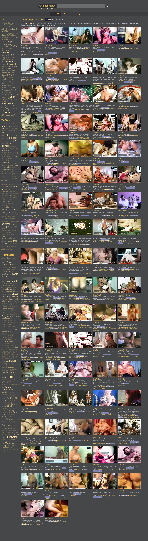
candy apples (51, 25)
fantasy (3, 177)
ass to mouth (100, 442)
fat (7, 177)
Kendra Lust (13, 354)
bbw (8, 133)
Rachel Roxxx (11, 400)
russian (14, 230)
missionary (5, 212)
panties (13, 220)
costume (34, 56)
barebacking (108, 442)
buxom (79, 244)
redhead (4, 229)
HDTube (12, 53)
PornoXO (5, 86)
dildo (13, 167)
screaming (4, 232)
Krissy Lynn (14, 357)
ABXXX (4, 29)
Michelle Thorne (6, 379)
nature (17, 214)
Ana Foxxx (5, 274)
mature (4, 210)
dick (9, 167)
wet (14, 248)
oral (9, 218)
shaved (11, 232)
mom (3, 214)
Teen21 (3, 97)
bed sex (136, 327)
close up (15, 153)
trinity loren (96, 330)
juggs (6, 197)
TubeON (4, 99)
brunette (5, 150)
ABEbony (12, 25)
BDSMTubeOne (6, 33)
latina (10, 199)
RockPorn (5, 88)
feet (10, 177)
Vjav (17, 106)
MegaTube (5, 73)
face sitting (4, 175)
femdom (9, 179)
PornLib (10, 84)
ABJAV (3, 27)
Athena (8, 289)
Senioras (13, 88)
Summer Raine (5, 434)
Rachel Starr (5, 402)
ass (12, 128)
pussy (9, 226)
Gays (79, 14)
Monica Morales (7, 383)
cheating (4, 153)
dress (38, 241)
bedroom (120, 328)
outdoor (7, 220)
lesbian (4, 201)
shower (103, 356)
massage (4, 205)
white (3, 250)
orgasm (14, 218)
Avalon (8, 294)
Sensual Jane (12, 421)
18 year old (4, 123)
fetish (15, 179)
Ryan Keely (11, 410)
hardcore (13, 186)
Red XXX (14, 402)
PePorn (10, 77)
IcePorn (4, 59)
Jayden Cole (11, 337)
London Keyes (6, 369)
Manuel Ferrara (8, 373)
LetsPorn (4, 66)
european (4, 173)
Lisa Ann (10, 367)
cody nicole (81, 273)
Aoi (11, 283)
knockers (4, 199)
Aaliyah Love (6, 258)
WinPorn (4, 108)
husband (11, 193)
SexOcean (5, 90)
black (3, 143)
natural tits (10, 214)
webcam (9, 248)
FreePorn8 (5, 46)
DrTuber (4, 39)
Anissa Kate (12, 281)
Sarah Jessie (10, 415)
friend (15, 181)
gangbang (9, 183)
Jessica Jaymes (6, 343)
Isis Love (11, 334)
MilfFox (13, 73)
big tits (14, 140)
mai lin (112, 163)
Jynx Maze (4, 349)
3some (11, 124)
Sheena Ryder (6, 429)
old (6, 218)
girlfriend (4, 184)
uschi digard (52, 23)
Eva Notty (16, 326)
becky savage (125, 80)
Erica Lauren (8, 326)
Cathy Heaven (12, 306)
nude (14, 216)
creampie (5, 159)
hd (2, 189)
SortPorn (14, 94)
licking (10, 201)
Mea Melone (14, 375)
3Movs (10, 23)
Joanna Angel (11, 345)
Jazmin (16, 339)
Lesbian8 (11, 64)
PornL (4, 83)
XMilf (16, 108)
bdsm (12, 133)
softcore (33, 301)
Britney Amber (7, 301)
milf (15, 209)
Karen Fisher (10, 351)
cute (11, 165)
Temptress (13, 439)
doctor (22, 80)
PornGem (11, 79)
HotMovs (13, 57)
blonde (9, 143)
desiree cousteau (26, 25)
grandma (23, 243)
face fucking (12, 173)
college (3, 154)
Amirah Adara (11, 271)
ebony (12, 171)
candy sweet (106, 23)
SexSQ (13, 90)
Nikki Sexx (4, 394)
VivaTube (11, 106)
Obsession (4, 396)
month (55, 19)
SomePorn (5, 94)
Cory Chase (7, 316)
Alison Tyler (5, 269)
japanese (12, 195)
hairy (17, 184)
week (61, 19)
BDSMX (15, 33)
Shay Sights (9, 427)
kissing (14, 197)
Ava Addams (11, 291)
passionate (4, 221)
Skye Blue (9, 430)
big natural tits (5, 141)
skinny (3, 234)
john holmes (129, 356)
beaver (74, 48)
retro (100, 51)
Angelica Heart (12, 277)
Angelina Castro (6, 279)
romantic (4, 230)
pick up (120, 270)
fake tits (15, 175)
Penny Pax (5, 398)
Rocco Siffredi (6, 408)
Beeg (3, 35)
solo (3, 237)
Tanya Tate (4, 439)
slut (8, 235)
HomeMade (5, 57)
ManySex (13, 66)
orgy (2, 220)
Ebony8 (11, 39)
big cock (13, 138)
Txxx (10, 99)
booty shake (10, 148)
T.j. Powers (11, 436)
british (16, 148)
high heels (8, 189)
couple (9, 156)
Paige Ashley (13, 396)
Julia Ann (14, 347)
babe (3, 133)
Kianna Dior (4, 357)
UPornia (9, 101)
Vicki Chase (12, 449)
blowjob (5, 146)
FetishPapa (6, 44)
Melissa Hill (7, 377)
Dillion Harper (6, 322)
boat (74, 356)
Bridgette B (13, 299)
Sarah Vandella (7, 417)
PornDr (4, 79)
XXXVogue (5, 115)
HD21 (10, 50)
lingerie (4, 203)
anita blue (60, 327)
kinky (10, 197)
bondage (13, 146)
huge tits (4, 194)
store (75, 217)
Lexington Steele (7, 365)
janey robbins (136, 417)
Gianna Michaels (7, 330)
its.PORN (11, 59)
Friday (12, 328)
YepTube (14, 115)
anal (3, 128)
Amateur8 (12, 29)
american (14, 126)
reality (15, 227)
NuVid (3, 75)
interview (120, 217)
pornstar (5, 224)
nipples (9, 216)
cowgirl (15, 156)
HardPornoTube (7, 48)
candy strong (115, 23)
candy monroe (62, 23)
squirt (14, 237)
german (14, 183)
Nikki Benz (12, 392)
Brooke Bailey (12, 303)
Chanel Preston (7, 309)
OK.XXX (10, 75)
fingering (4, 181)
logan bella (58, 385)
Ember (10, 324)
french (11, 181)
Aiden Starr (10, 260)
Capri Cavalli (5, 305)
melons (10, 210)
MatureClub (6, 69)
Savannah (10, 419)
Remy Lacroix (5, 404)
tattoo (10, 241)
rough (9, 230)
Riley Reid (10, 406)
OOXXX (4, 77)
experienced (110, 471)
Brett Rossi (4, 299)
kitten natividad (42, 23)
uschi (43, 25)
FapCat (11, 41)
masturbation (7, 207)
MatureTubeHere (8, 71)
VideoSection (8, 103)
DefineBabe (5, 37)
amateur (5, 126)
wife (7, 250)
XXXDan (6, 112)
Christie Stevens (12, 312)
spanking (8, 237)
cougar (3, 156)
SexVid (8, 92)
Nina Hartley (12, 394)
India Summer (6, 333)
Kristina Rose (5, 358)
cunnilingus (14, 163)
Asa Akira (11, 285)
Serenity (3, 423)
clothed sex (60, 53)
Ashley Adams (6, 287)
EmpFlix (4, 42)
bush (103, 189)
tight (13, 244)
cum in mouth (5, 160)
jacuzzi (134, 243)
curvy (7, 165)
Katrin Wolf (4, 354)
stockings (4, 239)
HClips (4, 50)
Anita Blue (5, 283)
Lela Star (4, 363)
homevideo (5, 192)
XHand (11, 108)
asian (8, 129)
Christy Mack (5, 314)
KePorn (3, 64)
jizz (2, 197)
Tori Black (12, 441)
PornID (11, 81)
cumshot (5, 162)
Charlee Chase (5, 310)
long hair (10, 203)
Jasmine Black (6, 336)
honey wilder (134, 23)
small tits (13, 235)
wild (11, 250)
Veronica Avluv (6, 448)
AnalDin (4, 31)
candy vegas (88, 23)
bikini (74, 298)
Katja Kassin (11, 353)
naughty (3, 216)
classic (22, 56)
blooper (133, 241)
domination (29, 112)
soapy (89, 471)
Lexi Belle (11, 363)
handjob (4, 187)
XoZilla (3, 110)
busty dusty (36, 25)
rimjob (15, 229)
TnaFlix (11, 96)
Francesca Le (5, 328)
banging (101, 469)
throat (9, 244)
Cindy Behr (13, 314)
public (3, 227)
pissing (16, 221)
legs (13, 199)
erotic (63, 243)
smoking (81, 82)
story (57, 137)
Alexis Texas (12, 267)
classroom (28, 56)
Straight (56, 14)
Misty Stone (10, 381)
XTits (9, 110)
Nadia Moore (6, 388)
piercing (11, 221)
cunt (3, 165)
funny (3, 183)
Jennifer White (7, 341)
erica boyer (109, 162)
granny (28, 243)
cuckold (12, 159)
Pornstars (67, 14)
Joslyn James (5, 347)
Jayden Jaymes (7, 339)
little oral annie (85, 189)
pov (12, 224)
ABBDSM (4, 25)
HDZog (4, 55)
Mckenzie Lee (5, 375)
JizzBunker (7, 61)
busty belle (96, 23)
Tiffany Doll (4, 441)
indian (16, 193)
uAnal (15, 99)
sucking (4, 241)
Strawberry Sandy (11, 432)
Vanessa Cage (13, 446)
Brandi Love (12, 297)
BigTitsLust (11, 35)
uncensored (12, 246)
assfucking (11, 130)
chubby (9, 153)
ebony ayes (124, 23)
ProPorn (12, 86)
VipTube (4, 106)
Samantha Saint (6, 412)
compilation (10, 154)
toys (6, 246)
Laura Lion (11, 361)
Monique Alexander (7, 385)
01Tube (4, 23)
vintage (3, 248)
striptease (12, 238)
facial (11, 175)
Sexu (3, 92)
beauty (3, 135)
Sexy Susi (10, 423)
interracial (5, 195)
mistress (40, 215)
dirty (132, 469)
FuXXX (14, 46)
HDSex (5, 52)
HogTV (11, 55)
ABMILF (10, 27)
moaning (13, 212)
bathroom (26, 357)
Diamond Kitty (11, 320)
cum (16, 159)
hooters (12, 191)
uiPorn (3, 101)
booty (3, 148)
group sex (11, 184)
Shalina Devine (7, 425)
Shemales (90, 14)
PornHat (4, 81)
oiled (2, 218)
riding (10, 229)
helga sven (71, 23)
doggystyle (6, 169)
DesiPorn (14, 37)
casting (13, 151)
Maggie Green (8, 371)
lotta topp (79, 23)
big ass (10, 135)
